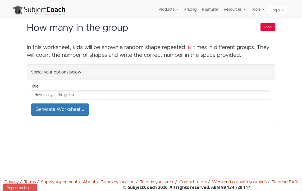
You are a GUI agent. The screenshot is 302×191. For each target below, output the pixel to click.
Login (277, 10)
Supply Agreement (59, 182)
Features (210, 9)
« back (267, 27)
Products (168, 9)
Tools (257, 9)
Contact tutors (193, 182)
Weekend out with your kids (239, 182)
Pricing (190, 9)
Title (34, 86)
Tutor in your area (157, 182)
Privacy (11, 182)
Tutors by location (118, 182)
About (89, 182)
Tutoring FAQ (285, 182)
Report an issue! (20, 188)
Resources (235, 9)
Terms (30, 182)
